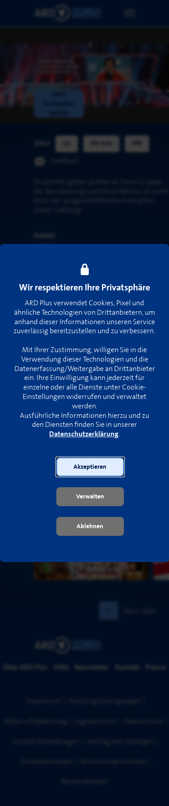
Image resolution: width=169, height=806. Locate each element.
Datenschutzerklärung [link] (84, 434)
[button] (90, 466)
